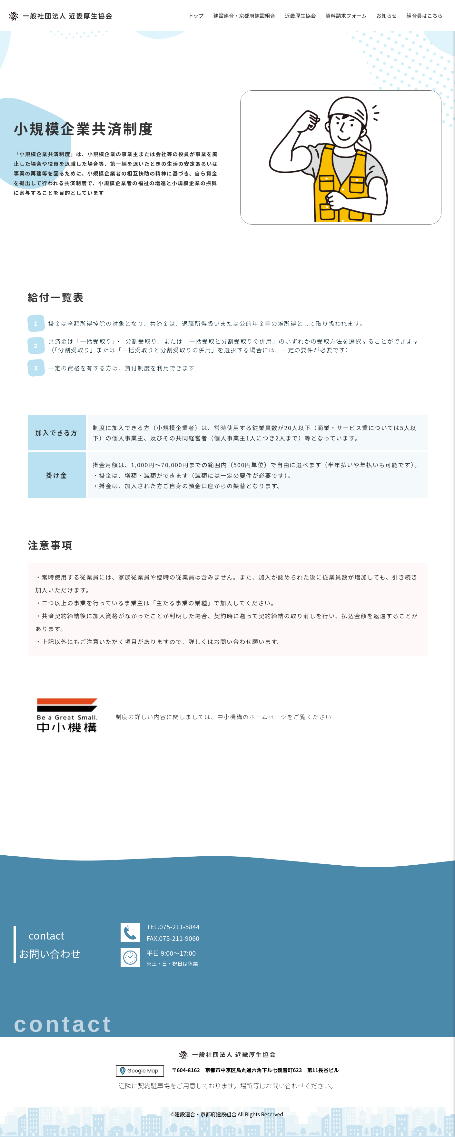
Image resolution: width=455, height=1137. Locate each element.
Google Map (142, 1070)
